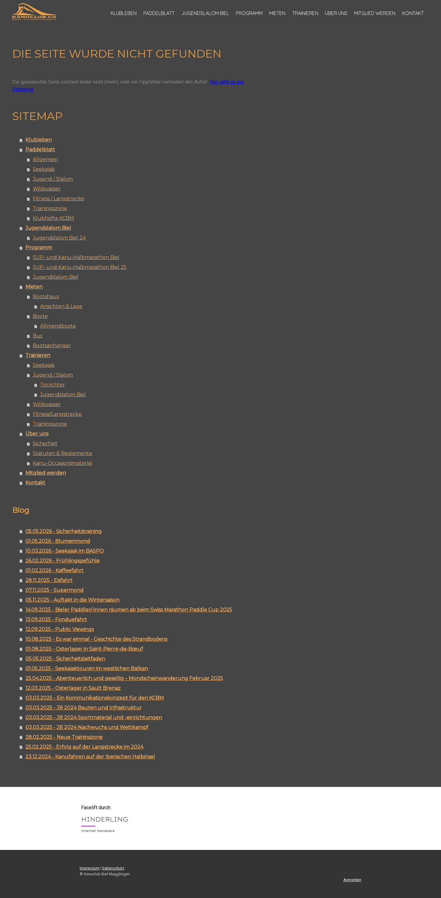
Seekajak (44, 169)
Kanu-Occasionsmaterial (62, 463)
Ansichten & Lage (61, 306)
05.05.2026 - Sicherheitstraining (63, 531)
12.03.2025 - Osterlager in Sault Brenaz (73, 688)
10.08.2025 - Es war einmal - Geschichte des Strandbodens (96, 639)
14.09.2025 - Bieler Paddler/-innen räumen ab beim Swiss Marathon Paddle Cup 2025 (128, 610)
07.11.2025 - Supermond (54, 590)
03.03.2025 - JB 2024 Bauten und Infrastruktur (83, 708)
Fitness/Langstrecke (57, 414)
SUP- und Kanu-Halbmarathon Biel (76, 257)
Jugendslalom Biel (205, 13)
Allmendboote (58, 326)
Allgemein (45, 159)
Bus (37, 336)
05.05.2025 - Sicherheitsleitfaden (65, 659)
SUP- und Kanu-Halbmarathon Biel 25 (79, 267)
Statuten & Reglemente (62, 453)
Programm (249, 13)
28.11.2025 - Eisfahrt (49, 580)
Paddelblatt (159, 13)
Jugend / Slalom (53, 179)
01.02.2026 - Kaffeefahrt (54, 570)
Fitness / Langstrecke (58, 198)
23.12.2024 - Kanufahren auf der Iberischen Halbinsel (90, 757)
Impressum (90, 868)
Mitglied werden (374, 13)
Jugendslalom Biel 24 (59, 238)
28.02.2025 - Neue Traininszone (64, 737)
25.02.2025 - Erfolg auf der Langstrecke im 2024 (84, 747)
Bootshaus (46, 296)
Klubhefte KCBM (53, 218)
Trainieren (305, 13)
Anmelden (352, 879)
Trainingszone (50, 208)
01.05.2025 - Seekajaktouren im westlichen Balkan (86, 668)
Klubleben (124, 13)
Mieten (277, 13)
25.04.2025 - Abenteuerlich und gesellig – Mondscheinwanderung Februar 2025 (124, 678)
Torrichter (52, 385)
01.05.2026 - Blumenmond (57, 541)
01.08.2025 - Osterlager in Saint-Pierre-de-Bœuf (84, 649)
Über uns (336, 13)
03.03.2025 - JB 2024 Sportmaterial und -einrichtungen (93, 717)
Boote (40, 316)
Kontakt (413, 13)
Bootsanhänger (52, 345)
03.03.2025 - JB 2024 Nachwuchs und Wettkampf (86, 727)
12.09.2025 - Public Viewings (59, 629)
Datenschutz (113, 868)
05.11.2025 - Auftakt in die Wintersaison (72, 600)
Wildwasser (47, 189)
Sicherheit (45, 443)
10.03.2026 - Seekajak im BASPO (64, 551)
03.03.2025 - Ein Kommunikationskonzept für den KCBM (94, 698)
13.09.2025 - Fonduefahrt (56, 619)
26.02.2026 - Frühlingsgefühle (62, 561)
